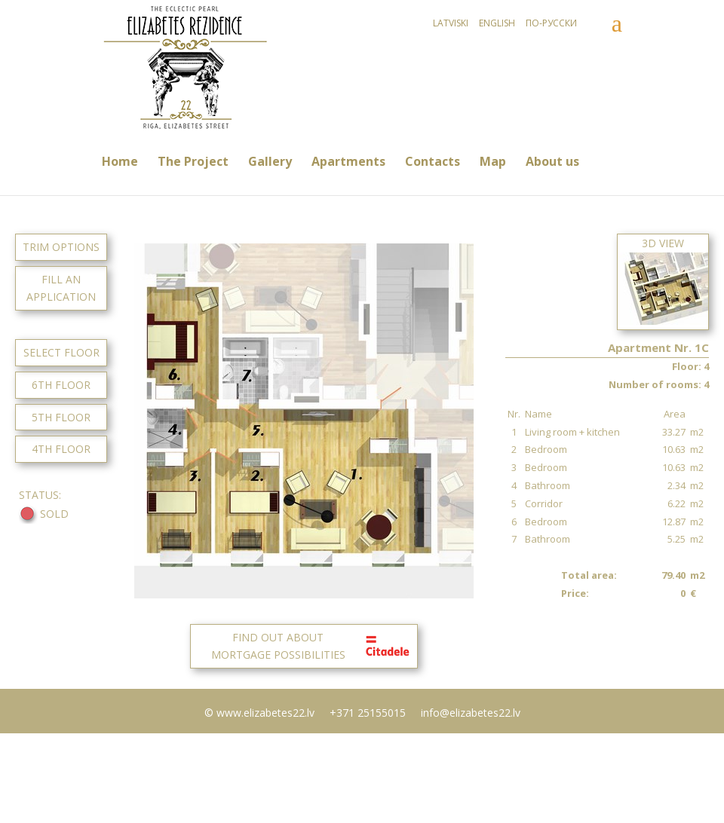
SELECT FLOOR (61, 352)
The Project (193, 161)
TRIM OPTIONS (61, 247)
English (497, 23)
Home (120, 161)
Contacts (432, 161)
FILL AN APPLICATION (61, 288)
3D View (663, 280)
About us (552, 161)
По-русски (551, 23)
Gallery (270, 161)
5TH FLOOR (61, 417)
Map (493, 161)
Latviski (450, 23)
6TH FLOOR (61, 385)
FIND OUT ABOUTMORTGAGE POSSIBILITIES (312, 646)
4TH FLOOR (61, 449)
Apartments (348, 161)
